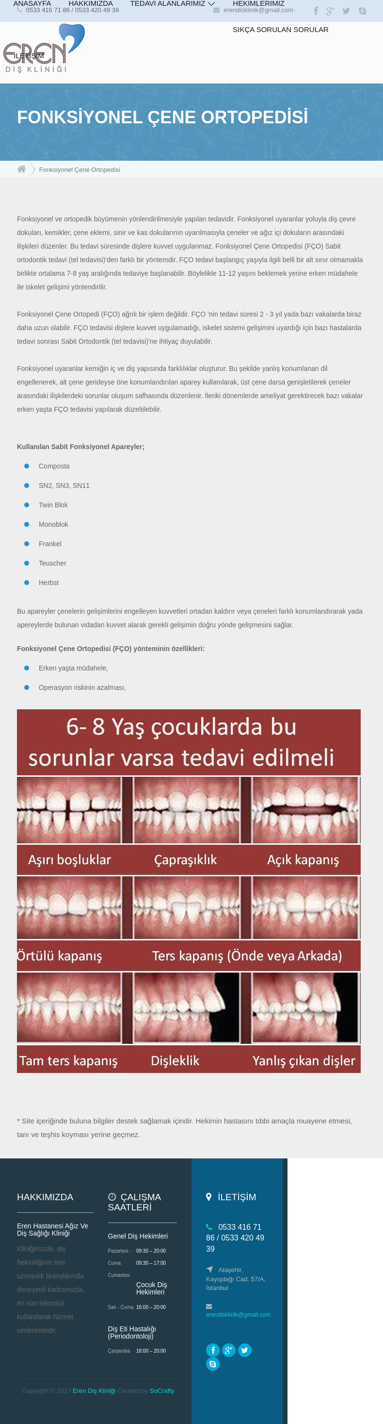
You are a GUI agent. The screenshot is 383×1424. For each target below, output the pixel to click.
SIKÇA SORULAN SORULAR (281, 29)
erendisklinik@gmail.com (238, 1314)
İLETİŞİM (29, 55)
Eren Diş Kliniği (94, 1390)
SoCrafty (162, 1390)
